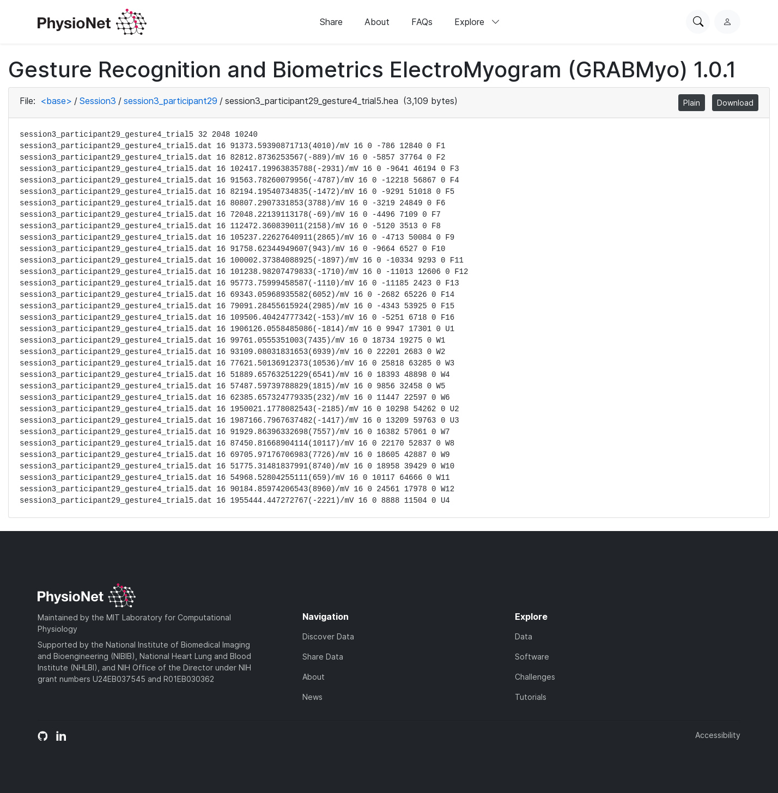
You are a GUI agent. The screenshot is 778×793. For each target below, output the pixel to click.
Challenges (535, 676)
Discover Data (328, 636)
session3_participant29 (170, 100)
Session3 (98, 100)
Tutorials (530, 696)
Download (735, 102)
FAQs (422, 21)
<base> (56, 100)
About (377, 21)
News (312, 696)
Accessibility (717, 735)
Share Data (322, 656)
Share (331, 21)
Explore (477, 21)
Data (523, 636)
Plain (691, 102)
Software (532, 656)
